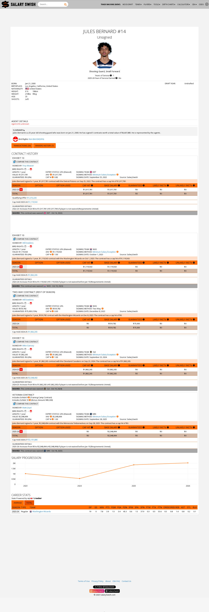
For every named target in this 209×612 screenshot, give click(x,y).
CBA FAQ (116, 581)
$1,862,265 (32, 275)
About (108, 581)
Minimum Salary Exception (104, 174)
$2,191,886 (32, 439)
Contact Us (126, 581)
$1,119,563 (32, 202)
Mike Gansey (28, 345)
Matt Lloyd (26, 407)
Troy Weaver (28, 165)
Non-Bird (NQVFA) (36, 139)
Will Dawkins (28, 243)
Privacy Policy (97, 581)
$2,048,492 (32, 377)
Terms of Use (84, 581)
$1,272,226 (31, 197)
